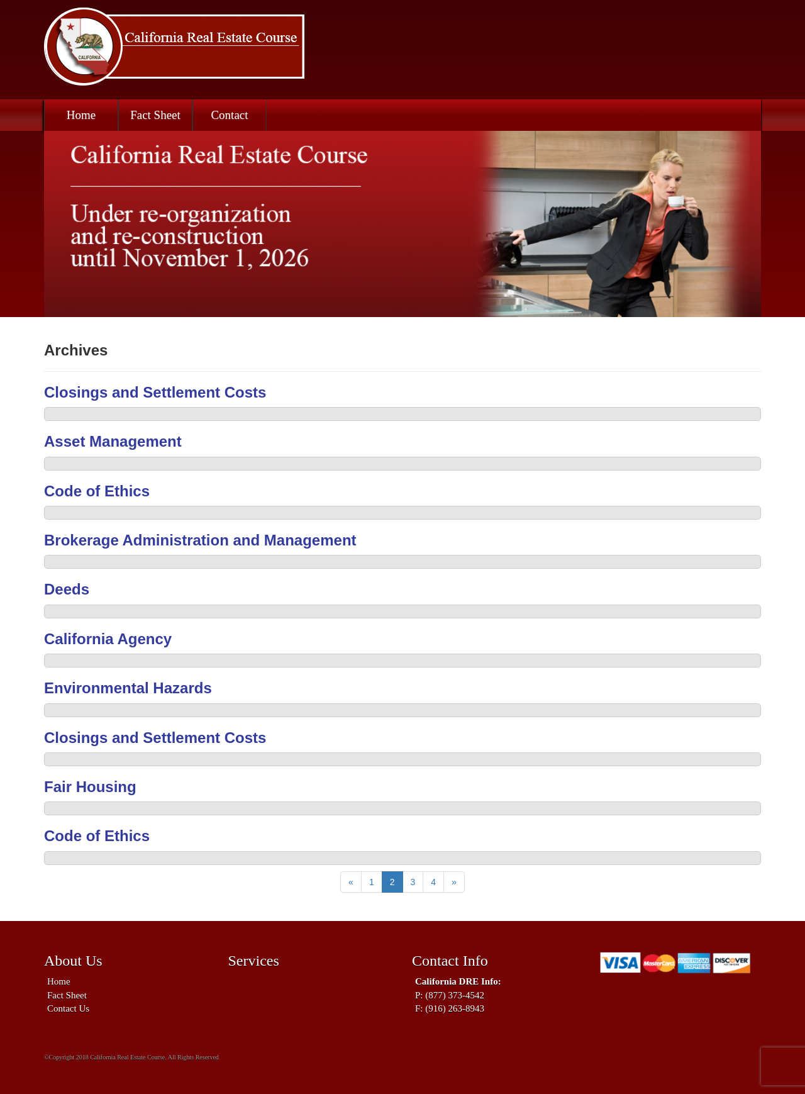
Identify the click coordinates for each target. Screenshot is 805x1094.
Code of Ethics (97, 491)
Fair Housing (90, 786)
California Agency (108, 638)
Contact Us (68, 1008)
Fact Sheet (155, 114)
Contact (229, 114)
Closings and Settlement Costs (155, 392)
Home (81, 114)
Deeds (66, 589)
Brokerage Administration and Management (200, 540)
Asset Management (113, 441)
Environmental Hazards (128, 687)
